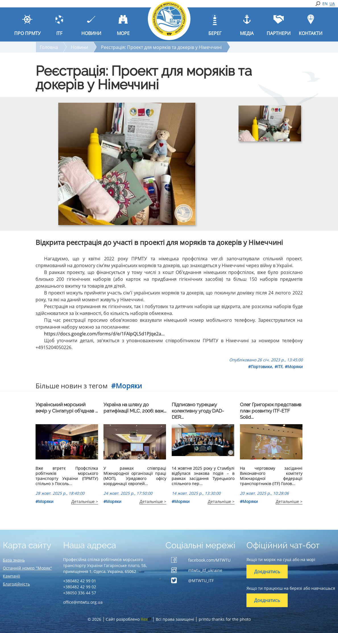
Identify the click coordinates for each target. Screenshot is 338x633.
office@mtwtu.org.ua (83, 602)
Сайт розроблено (128, 619)
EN (325, 3)
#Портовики (260, 366)
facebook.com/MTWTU (209, 560)
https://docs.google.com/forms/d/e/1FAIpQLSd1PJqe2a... (104, 334)
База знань (14, 560)
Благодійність (16, 584)
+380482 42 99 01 (79, 580)
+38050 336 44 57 (79, 592)
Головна (49, 47)
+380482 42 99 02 (79, 586)
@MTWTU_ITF (201, 580)
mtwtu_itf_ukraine (205, 570)
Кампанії (11, 576)
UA (332, 3)
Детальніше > (84, 501)
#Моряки (294, 366)
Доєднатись (267, 571)
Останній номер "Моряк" (27, 568)
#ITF (278, 366)
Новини (79, 47)
